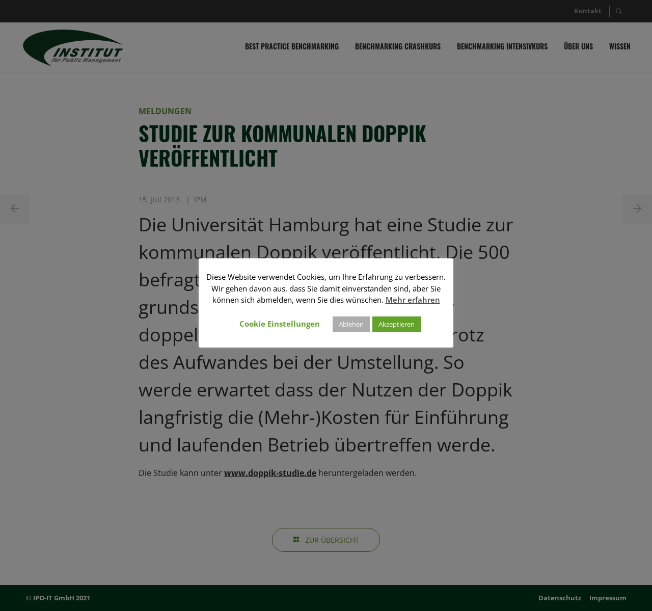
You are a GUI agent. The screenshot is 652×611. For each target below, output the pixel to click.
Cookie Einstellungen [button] (279, 323)
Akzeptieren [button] (396, 324)
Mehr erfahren (413, 300)
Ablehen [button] (351, 324)
